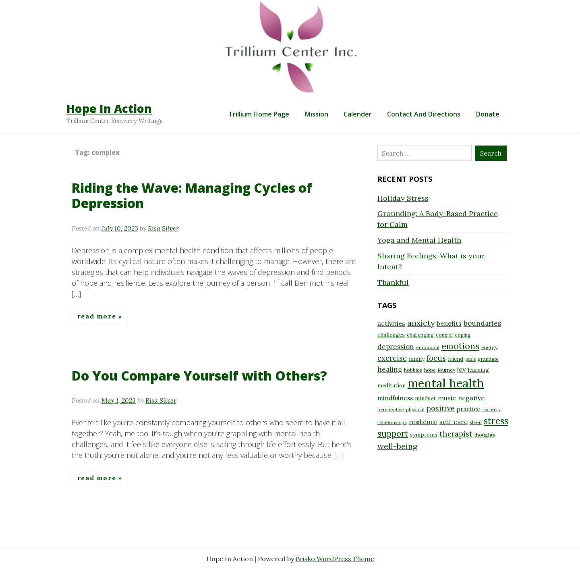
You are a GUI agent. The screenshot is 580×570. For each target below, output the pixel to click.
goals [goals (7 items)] (470, 359)
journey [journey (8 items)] (446, 370)
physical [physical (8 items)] (415, 409)
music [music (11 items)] (447, 398)
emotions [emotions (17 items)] (460, 346)
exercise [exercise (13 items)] (392, 358)
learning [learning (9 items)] (478, 369)
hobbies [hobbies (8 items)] (413, 370)
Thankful (393, 282)
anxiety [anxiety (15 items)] (421, 323)
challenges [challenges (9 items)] (391, 334)
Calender (358, 114)
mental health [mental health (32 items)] (446, 383)
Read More (97, 316)
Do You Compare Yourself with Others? (199, 375)
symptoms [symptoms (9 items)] (423, 434)
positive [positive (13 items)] (441, 408)
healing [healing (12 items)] (389, 369)
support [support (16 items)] (392, 433)
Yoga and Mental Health (419, 240)
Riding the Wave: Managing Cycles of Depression (192, 195)
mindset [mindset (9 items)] (425, 398)
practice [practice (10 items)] (469, 409)
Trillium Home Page (258, 114)
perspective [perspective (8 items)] (390, 409)
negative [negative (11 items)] (471, 398)
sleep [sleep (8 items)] (476, 422)
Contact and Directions (423, 114)
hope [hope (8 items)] (430, 370)
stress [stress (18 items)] (496, 420)
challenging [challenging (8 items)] (420, 335)
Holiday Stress (403, 198)
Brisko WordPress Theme (335, 559)
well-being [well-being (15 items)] (397, 446)
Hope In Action (109, 108)
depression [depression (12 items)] (395, 346)
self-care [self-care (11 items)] (453, 422)
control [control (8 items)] (444, 335)
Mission (316, 114)
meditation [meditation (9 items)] (391, 385)
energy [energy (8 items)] (489, 347)
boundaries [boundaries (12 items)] (482, 323)
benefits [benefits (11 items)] (449, 323)
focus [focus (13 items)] (436, 358)
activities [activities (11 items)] (391, 323)
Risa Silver (163, 228)
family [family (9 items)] (417, 358)
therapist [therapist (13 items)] (455, 434)
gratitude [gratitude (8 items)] (488, 359)
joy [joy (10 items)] (461, 369)
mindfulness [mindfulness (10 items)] (395, 398)
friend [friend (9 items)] (455, 358)
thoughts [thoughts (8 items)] (484, 435)
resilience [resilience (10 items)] (423, 422)
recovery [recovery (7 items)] (492, 409)
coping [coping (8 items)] (463, 335)
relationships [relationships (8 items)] (392, 422)
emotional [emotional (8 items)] (427, 347)
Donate (487, 114)
